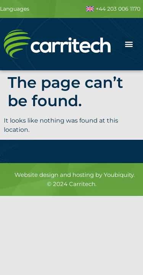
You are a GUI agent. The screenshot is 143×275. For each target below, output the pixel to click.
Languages (14, 8)
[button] (128, 44)
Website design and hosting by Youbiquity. (74, 174)
